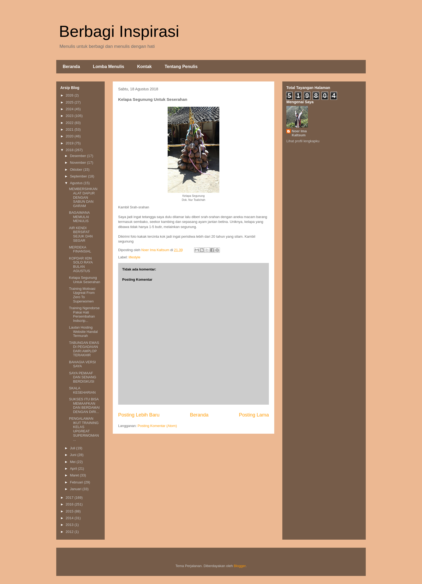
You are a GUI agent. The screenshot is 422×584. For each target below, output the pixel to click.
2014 (70, 518)
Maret (75, 475)
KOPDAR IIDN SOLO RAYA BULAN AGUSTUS (81, 264)
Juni (73, 455)
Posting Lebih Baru (139, 415)
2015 (70, 511)
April (74, 469)
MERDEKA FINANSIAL (80, 249)
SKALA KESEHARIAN (82, 390)
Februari (77, 482)
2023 (70, 116)
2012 (70, 532)
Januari (76, 489)
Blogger (240, 566)
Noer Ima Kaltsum (299, 133)
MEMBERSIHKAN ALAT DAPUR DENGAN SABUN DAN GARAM (83, 197)
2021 (70, 129)
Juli (73, 448)
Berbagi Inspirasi (119, 31)
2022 (70, 123)
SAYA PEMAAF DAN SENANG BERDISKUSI (82, 377)
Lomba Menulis (108, 66)
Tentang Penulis (181, 66)
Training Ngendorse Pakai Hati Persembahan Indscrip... (84, 314)
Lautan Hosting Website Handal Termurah (83, 331)
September (79, 176)
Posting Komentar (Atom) (157, 426)
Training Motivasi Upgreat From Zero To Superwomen (82, 295)
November (78, 163)
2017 (70, 498)
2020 (70, 136)
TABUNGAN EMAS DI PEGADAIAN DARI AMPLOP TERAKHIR (84, 349)
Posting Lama (254, 415)
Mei (73, 462)
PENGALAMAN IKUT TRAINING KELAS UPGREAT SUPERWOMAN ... (84, 428)
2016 (70, 504)
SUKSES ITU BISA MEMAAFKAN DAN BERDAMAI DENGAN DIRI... (84, 405)
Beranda (71, 66)
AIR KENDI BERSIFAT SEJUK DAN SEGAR (81, 234)
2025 (70, 102)
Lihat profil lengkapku (302, 141)
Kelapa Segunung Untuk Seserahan (84, 280)
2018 (70, 150)
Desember (78, 156)
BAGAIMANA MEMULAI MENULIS (79, 217)
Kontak (144, 66)
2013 (70, 525)
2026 (70, 95)
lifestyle (134, 257)
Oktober (76, 170)
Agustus (77, 183)
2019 (70, 143)
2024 (70, 109)
